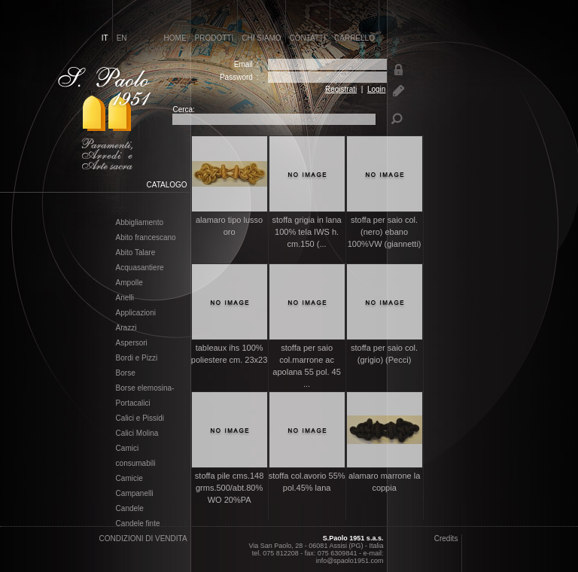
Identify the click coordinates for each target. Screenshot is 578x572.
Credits (446, 538)
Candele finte (138, 523)
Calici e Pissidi (140, 418)
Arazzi (126, 328)
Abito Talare (136, 252)
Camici (127, 448)
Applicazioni (136, 313)
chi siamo (261, 38)
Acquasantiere (140, 267)
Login (376, 89)
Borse (125, 373)
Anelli (125, 298)
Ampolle (129, 283)
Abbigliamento (139, 222)
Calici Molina (137, 433)
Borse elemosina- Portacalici (145, 396)
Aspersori (132, 343)
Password (236, 77)
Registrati (341, 89)
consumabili (136, 463)
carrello (354, 38)
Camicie (129, 478)
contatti (308, 38)
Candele (130, 508)
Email (243, 64)
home (175, 38)
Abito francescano (146, 237)
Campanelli (135, 493)
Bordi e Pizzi (137, 358)
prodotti (214, 38)
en (122, 38)
